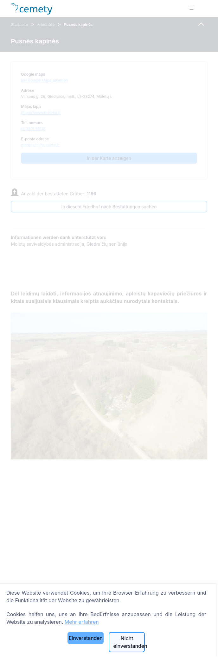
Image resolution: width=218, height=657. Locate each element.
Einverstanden (86, 638)
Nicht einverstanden (129, 642)
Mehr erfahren (82, 622)
